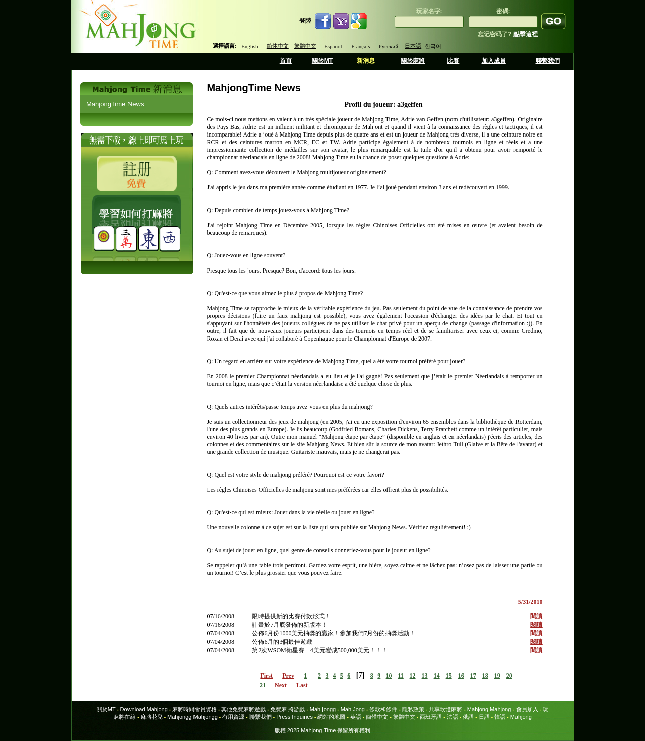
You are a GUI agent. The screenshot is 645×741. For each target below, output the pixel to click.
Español (333, 46)
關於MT (322, 60)
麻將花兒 (152, 717)
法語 (452, 717)
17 (473, 675)
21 (263, 685)
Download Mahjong (144, 709)
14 (437, 675)
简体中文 (278, 46)
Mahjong (521, 717)
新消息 (366, 60)
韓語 (499, 717)
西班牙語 (431, 717)
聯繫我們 (548, 60)
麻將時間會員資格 (194, 709)
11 (400, 675)
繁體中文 (305, 46)
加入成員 (494, 60)
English (250, 46)
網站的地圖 (331, 717)
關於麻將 (413, 60)
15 (449, 675)
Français (360, 46)
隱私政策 (413, 709)
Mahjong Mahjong (489, 709)
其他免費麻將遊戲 (243, 709)
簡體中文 (377, 717)
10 (389, 675)
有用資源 (233, 717)
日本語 (413, 46)
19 (497, 675)
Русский (389, 46)
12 (413, 675)
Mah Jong (353, 709)
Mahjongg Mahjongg (192, 717)
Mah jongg (323, 709)
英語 (355, 717)
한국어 (433, 46)
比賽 (453, 60)
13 (425, 675)
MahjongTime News (115, 104)
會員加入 (527, 709)
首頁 (286, 60)
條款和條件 (383, 709)
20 (509, 675)
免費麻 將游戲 (287, 709)
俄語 (468, 717)
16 (461, 675)
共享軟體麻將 (445, 709)
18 (485, 675)
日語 (484, 717)
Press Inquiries (294, 717)
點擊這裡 (525, 34)
